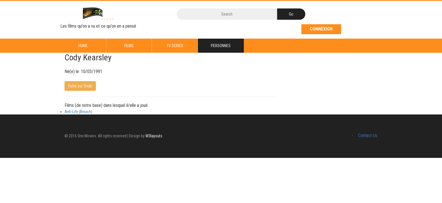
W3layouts (153, 136)
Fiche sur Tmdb (80, 86)
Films (129, 45)
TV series (175, 45)
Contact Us (367, 135)
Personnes (221, 45)
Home (83, 45)
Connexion (321, 29)
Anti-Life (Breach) (78, 111)
